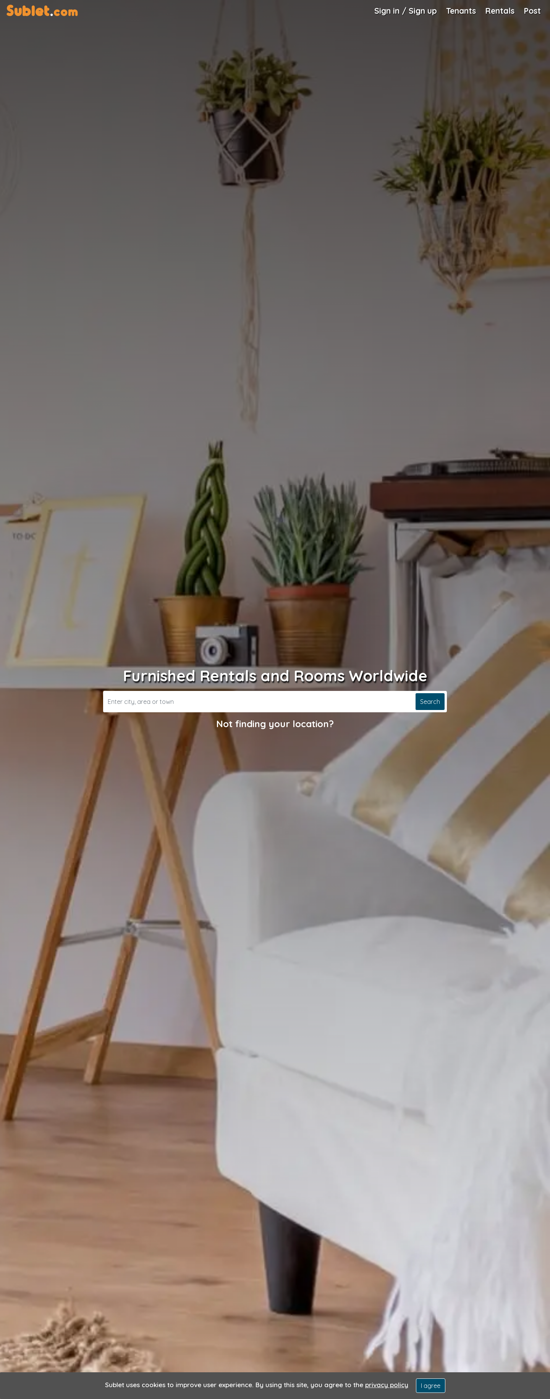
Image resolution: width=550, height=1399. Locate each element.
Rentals (499, 11)
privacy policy (386, 1385)
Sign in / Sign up (405, 11)
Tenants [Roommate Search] (461, 11)
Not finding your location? (275, 723)
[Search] (258, 701)
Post (532, 11)
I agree (430, 1385)
